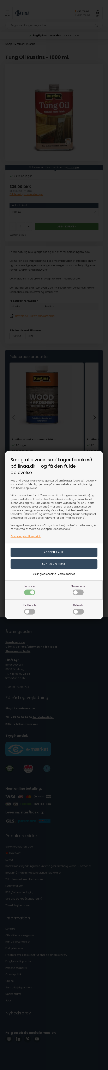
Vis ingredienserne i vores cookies (54, 574)
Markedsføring (78, 590)
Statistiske (78, 609)
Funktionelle (29, 609)
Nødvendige (30, 590)
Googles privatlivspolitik (26, 536)
